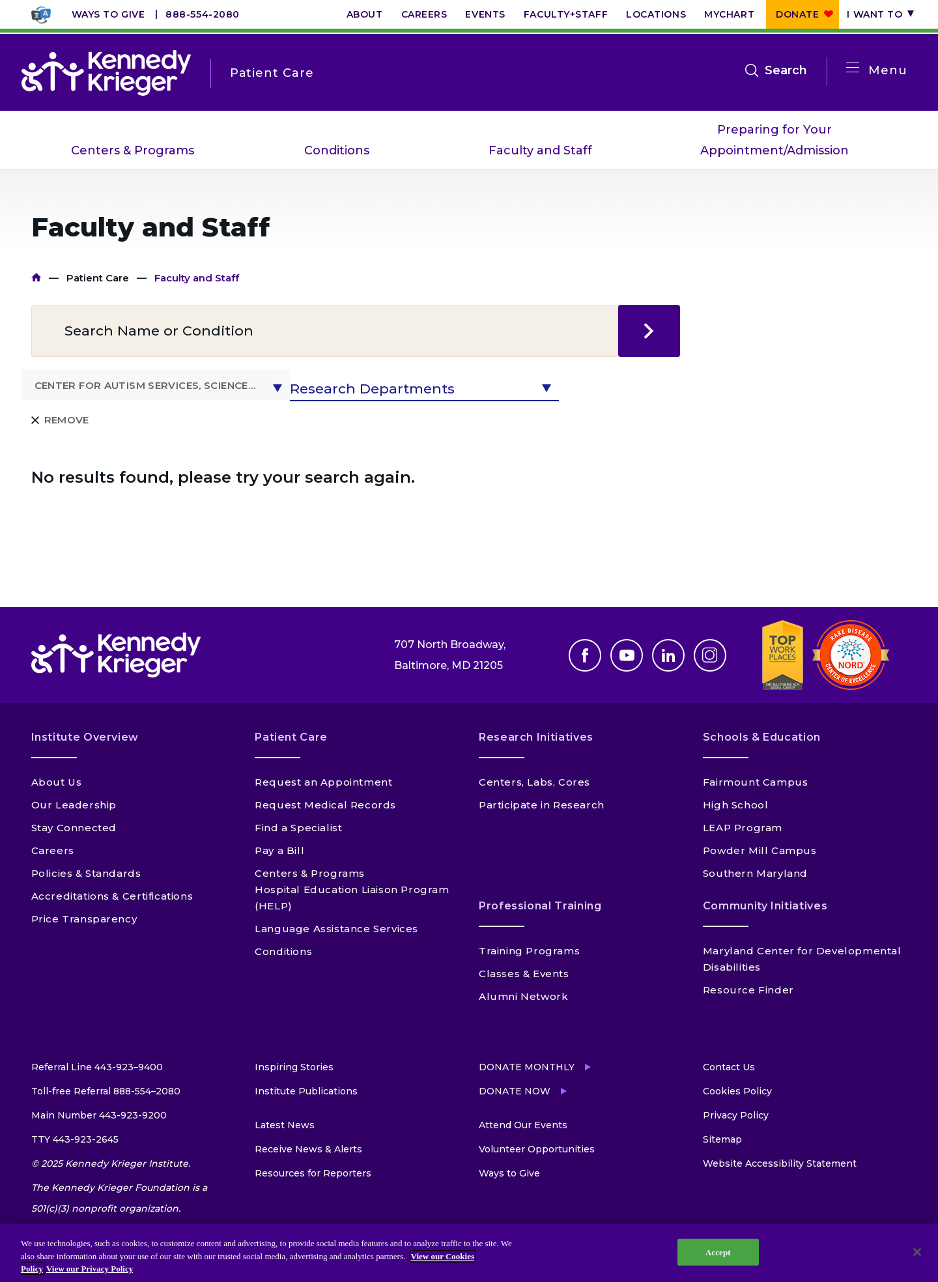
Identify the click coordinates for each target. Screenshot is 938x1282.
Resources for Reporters (313, 1173)
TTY (75, 1139)
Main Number (99, 1115)
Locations (656, 14)
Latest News (285, 1125)
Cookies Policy (737, 1091)
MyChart (729, 14)
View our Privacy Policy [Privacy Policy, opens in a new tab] (89, 1269)
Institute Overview (85, 737)
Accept (718, 1252)
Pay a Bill (279, 850)
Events (485, 14)
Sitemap (722, 1139)
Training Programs (529, 951)
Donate (797, 14)
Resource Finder (748, 990)
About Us (56, 782)
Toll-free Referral (105, 1091)
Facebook (585, 655)
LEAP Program (742, 827)
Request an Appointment (323, 782)
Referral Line (97, 1067)
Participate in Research (541, 805)
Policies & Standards (86, 873)
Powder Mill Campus (760, 850)
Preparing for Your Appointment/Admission (774, 140)
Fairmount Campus (755, 782)
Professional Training (540, 906)
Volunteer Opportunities (537, 1149)
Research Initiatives (536, 737)
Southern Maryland (755, 873)
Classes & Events (524, 973)
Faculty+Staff (566, 14)
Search (786, 70)
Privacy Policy (736, 1115)
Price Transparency (84, 919)
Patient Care (97, 278)
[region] (469, 1253)
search (649, 331)
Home (36, 278)
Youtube (626, 655)
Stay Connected (74, 827)
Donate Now (514, 1091)
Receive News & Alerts (308, 1149)
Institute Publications (306, 1091)
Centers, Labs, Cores (534, 782)
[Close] (917, 1252)
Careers (424, 14)
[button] (156, 384)
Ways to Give (108, 14)
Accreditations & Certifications (112, 896)
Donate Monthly (527, 1067)
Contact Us (729, 1067)
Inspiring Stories (294, 1067)
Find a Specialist (298, 827)
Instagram (710, 655)
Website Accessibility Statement (780, 1163)
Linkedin (668, 655)
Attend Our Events (523, 1125)
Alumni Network (523, 996)
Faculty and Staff (540, 150)
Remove (66, 420)
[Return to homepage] (106, 73)
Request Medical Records (325, 805)
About (365, 14)
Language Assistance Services (336, 928)
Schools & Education (762, 737)
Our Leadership (74, 805)
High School (736, 805)
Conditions (336, 150)
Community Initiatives (765, 906)
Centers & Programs (132, 150)
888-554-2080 (202, 14)
